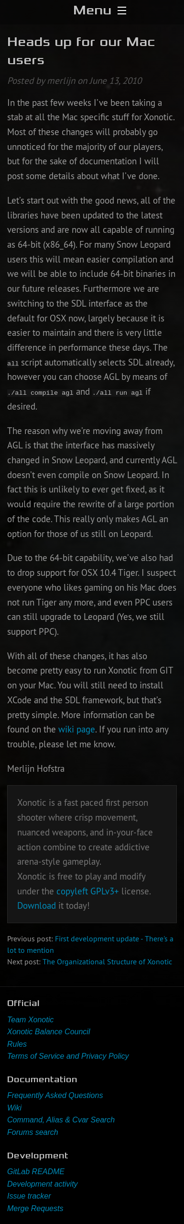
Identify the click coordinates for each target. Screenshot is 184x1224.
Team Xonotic (30, 1020)
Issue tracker (29, 1196)
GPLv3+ (104, 891)
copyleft (72, 891)
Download (36, 905)
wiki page (76, 729)
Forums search (32, 1132)
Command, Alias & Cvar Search (61, 1120)
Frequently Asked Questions (55, 1095)
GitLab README (36, 1171)
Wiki (14, 1108)
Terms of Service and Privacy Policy (68, 1056)
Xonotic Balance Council (48, 1032)
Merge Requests (35, 1208)
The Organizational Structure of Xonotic (107, 961)
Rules (17, 1044)
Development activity (42, 1184)
